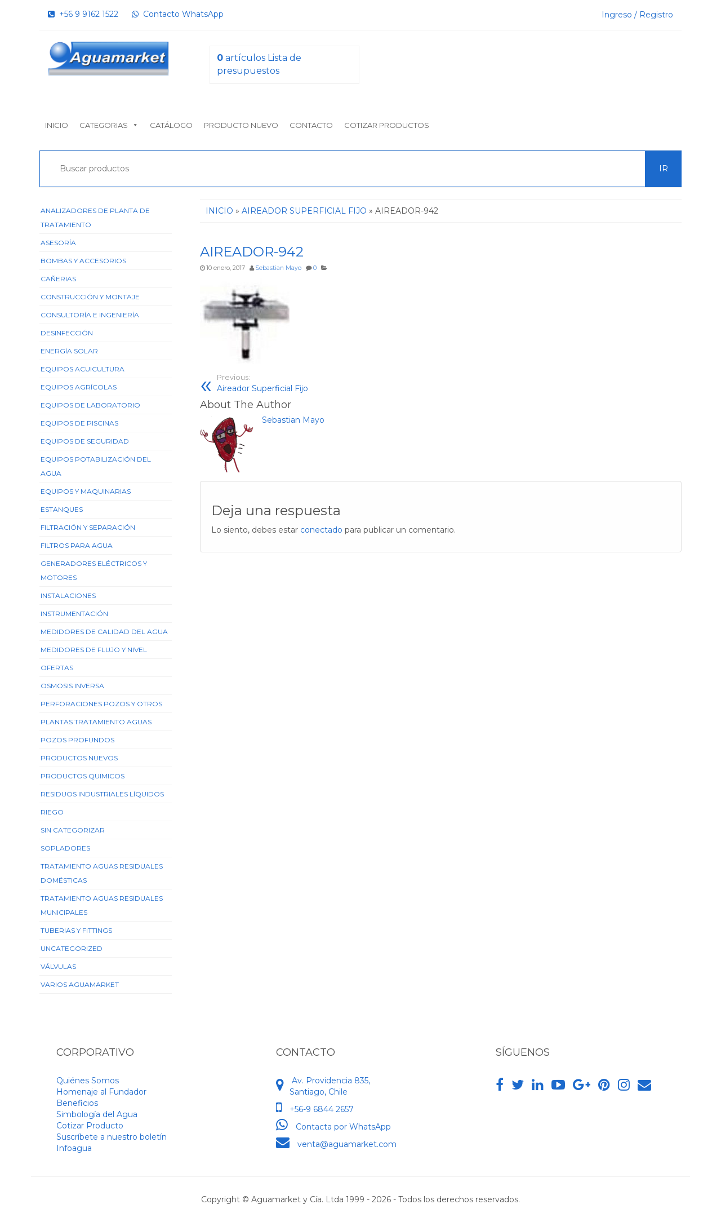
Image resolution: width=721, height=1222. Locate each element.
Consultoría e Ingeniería (90, 315)
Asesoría (58, 242)
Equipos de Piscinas (79, 423)
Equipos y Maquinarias (86, 491)
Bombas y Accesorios (83, 260)
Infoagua (74, 1148)
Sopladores (65, 848)
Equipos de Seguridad (85, 441)
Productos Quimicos (82, 776)
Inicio (56, 125)
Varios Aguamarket (80, 984)
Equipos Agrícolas (79, 387)
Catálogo (171, 125)
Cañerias (58, 278)
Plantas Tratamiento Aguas (96, 722)
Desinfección (67, 333)
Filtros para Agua (77, 545)
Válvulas (58, 966)
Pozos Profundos (77, 740)
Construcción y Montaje (90, 297)
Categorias (109, 125)
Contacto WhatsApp (178, 14)
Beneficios (77, 1103)
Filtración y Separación (88, 527)
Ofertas (57, 667)
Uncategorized (72, 948)
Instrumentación (74, 613)
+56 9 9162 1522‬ (83, 14)
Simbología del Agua (96, 1114)
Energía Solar (69, 351)
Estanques (62, 509)
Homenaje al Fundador (101, 1092)
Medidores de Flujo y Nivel (94, 649)
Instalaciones (68, 595)
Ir (663, 168)
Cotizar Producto (89, 1126)
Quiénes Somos (87, 1080)
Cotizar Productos (386, 125)
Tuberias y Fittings (76, 930)
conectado (321, 530)
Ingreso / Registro (637, 15)
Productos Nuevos (79, 758)
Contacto (311, 125)
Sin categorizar (73, 830)
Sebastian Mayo (278, 268)
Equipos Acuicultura (82, 369)
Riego (52, 812)
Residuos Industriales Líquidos (102, 794)
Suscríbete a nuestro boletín (111, 1137)
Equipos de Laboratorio (90, 405)
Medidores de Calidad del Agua (104, 631)
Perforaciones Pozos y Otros (101, 703)
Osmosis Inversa (72, 685)
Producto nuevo (241, 125)
